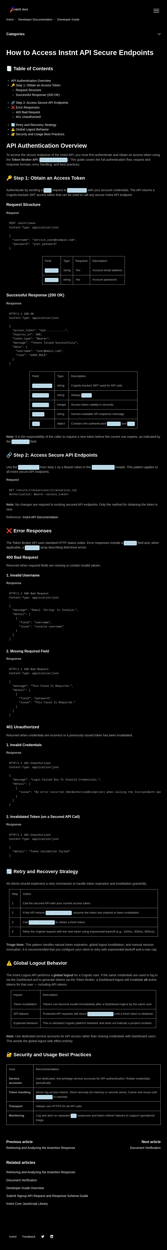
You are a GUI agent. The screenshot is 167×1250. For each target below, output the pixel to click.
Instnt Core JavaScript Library (27, 1203)
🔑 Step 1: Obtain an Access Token (35, 85)
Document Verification (145, 1148)
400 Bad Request (28, 112)
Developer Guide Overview (25, 1188)
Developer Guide (68, 19)
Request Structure (28, 90)
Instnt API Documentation (40, 517)
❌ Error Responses (25, 107)
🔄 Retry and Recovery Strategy (33, 125)
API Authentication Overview (31, 80)
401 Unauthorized (28, 117)
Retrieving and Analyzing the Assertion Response (40, 1148)
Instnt (9, 19)
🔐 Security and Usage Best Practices (37, 134)
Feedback (28, 1236)
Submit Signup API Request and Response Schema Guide (47, 1196)
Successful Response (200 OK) (38, 95)
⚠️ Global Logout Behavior (30, 129)
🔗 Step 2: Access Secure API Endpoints (39, 102)
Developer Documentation (35, 19)
